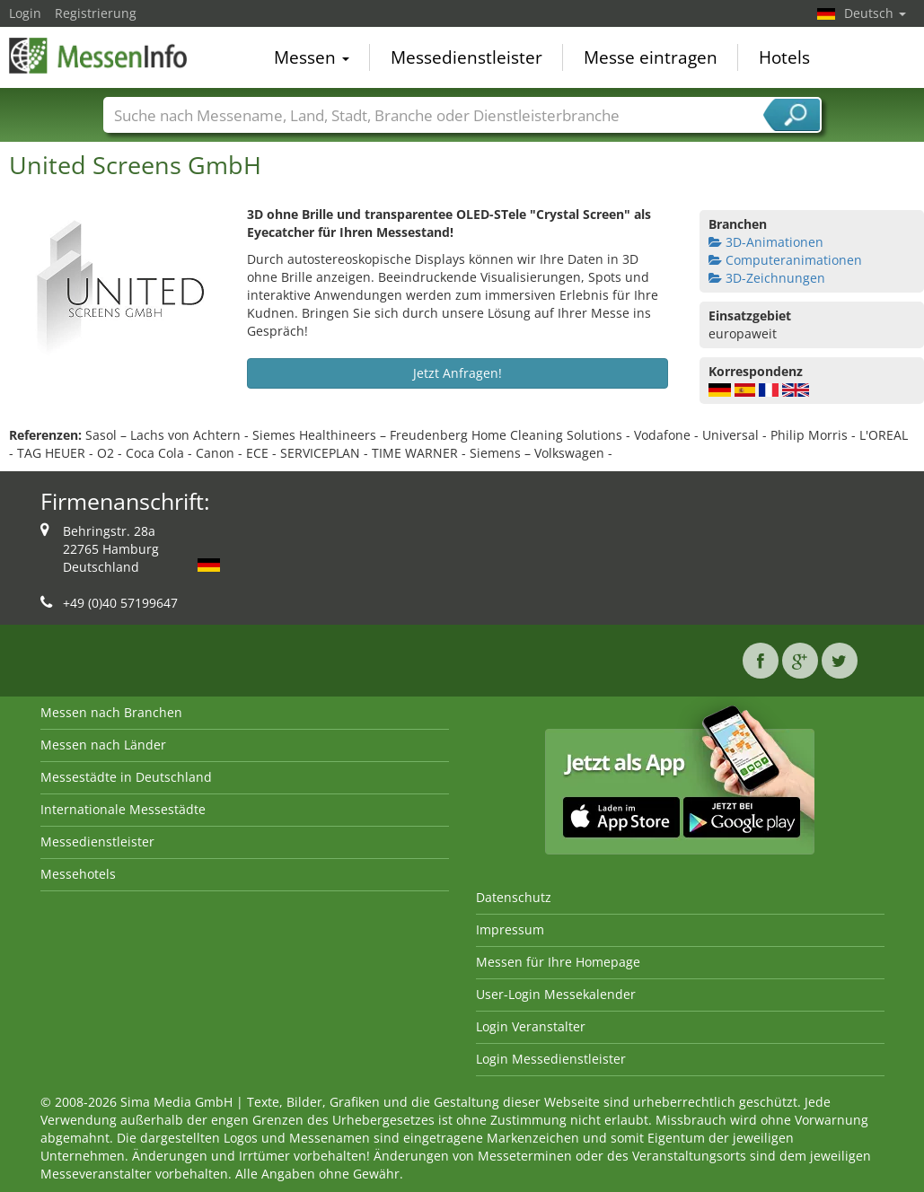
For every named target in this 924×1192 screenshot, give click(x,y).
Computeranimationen (785, 259)
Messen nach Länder (103, 744)
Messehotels (78, 873)
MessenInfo (99, 56)
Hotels (784, 57)
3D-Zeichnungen (766, 277)
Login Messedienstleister (551, 1058)
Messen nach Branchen (111, 712)
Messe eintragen (650, 57)
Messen (311, 57)
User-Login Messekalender (556, 994)
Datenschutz (513, 897)
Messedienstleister (466, 57)
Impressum (510, 929)
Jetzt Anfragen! (457, 372)
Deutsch (875, 13)
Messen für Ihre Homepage (558, 961)
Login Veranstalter (530, 1026)
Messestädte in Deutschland (126, 776)
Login (25, 13)
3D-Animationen (765, 241)
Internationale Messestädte (123, 809)
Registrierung (95, 13)
